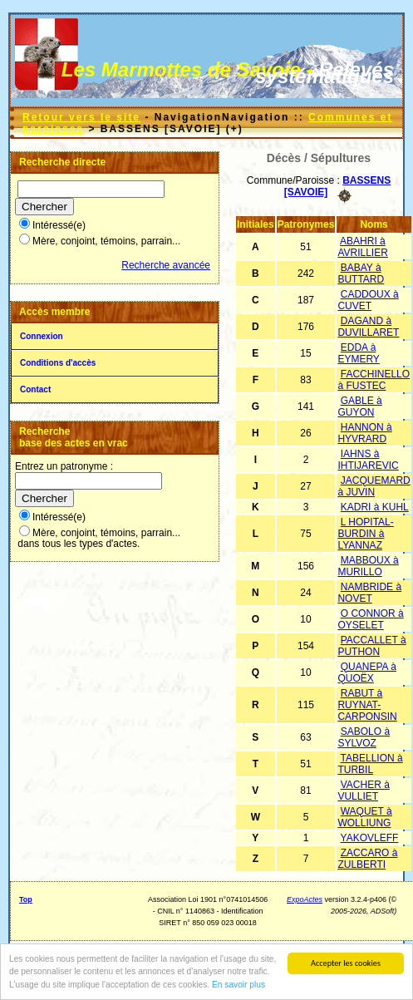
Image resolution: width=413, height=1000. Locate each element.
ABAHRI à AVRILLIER (362, 247)
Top (25, 899)
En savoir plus (238, 984)
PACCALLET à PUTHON (371, 646)
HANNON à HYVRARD (364, 433)
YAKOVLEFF (370, 838)
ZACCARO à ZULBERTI (367, 858)
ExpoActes (304, 899)
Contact (35, 389)
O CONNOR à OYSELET (370, 619)
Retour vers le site (81, 117)
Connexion (41, 336)
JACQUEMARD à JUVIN (373, 486)
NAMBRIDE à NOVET (369, 592)
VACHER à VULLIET (363, 790)
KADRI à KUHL (375, 507)
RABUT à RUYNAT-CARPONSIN (366, 704)
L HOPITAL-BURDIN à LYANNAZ (365, 533)
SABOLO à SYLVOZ (363, 737)
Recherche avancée (165, 265)
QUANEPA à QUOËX (366, 672)
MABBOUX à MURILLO (367, 566)
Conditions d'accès (58, 362)
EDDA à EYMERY (358, 353)
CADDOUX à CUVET (367, 300)
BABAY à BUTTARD (360, 273)
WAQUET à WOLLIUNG (364, 817)
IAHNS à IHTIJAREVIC (367, 459)
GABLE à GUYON (359, 406)
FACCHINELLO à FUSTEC (373, 380)
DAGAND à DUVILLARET (368, 326)
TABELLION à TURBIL (369, 764)
